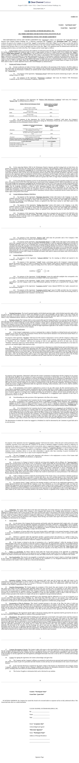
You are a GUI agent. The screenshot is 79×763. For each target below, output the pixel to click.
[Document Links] (39, 9)
